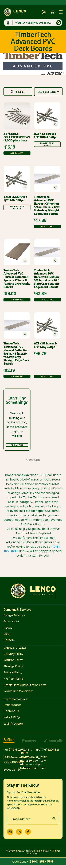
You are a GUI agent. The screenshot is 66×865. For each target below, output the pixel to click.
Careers (9, 640)
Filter (18, 92)
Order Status (12, 705)
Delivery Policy (13, 654)
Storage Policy (13, 666)
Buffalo (8, 740)
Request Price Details (47, 144)
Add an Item (17, 445)
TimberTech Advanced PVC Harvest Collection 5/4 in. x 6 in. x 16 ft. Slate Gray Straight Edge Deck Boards (47, 279)
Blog (6, 634)
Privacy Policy (12, 672)
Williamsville (53, 740)
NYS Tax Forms (13, 679)
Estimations (11, 621)
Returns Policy (13, 660)
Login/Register (13, 724)
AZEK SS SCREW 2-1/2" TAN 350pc (15, 198)
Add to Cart (16, 153)
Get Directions (13, 762)
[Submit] (58, 22)
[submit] (55, 818)
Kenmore (29, 740)
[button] (25, 124)
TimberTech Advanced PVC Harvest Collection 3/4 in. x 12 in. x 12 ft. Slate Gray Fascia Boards (16, 279)
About (7, 628)
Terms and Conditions (18, 691)
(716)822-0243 (19, 750)
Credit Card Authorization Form (24, 685)
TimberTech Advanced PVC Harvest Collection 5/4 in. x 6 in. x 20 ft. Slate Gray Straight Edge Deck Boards (16, 353)
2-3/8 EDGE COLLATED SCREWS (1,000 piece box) (16, 137)
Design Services (14, 615)
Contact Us (11, 711)
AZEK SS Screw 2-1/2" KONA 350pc (45, 135)
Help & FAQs (11, 717)
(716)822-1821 (49, 750)
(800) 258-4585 (42, 861)
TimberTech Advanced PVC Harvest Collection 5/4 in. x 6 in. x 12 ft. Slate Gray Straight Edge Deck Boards (47, 205)
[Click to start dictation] (8, 22)
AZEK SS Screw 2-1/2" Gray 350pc (45, 345)
